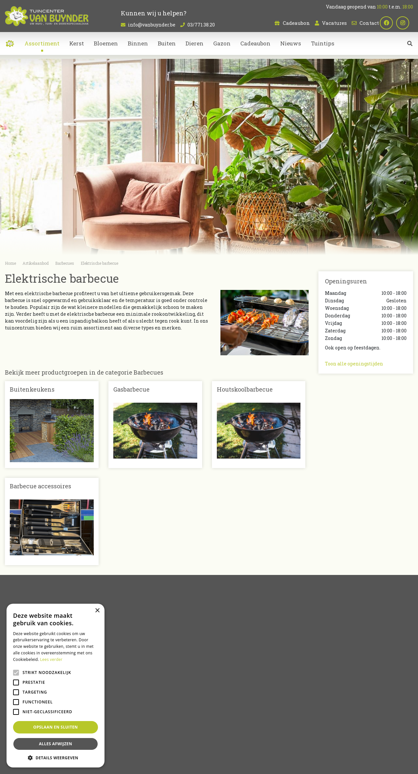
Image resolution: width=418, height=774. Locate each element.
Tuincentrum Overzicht (227, 764)
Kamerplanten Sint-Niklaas (178, 738)
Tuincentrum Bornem (284, 738)
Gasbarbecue (131, 389)
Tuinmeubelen (231, 698)
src (410, 47)
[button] (55, 757)
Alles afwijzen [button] (55, 744)
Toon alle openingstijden (354, 364)
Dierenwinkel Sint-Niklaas (391, 738)
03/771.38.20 (201, 25)
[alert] (55, 685)
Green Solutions (186, 764)
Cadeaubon (296, 23)
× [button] (97, 610)
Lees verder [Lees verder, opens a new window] (51, 659)
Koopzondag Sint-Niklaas (227, 746)
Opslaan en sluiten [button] (55, 727)
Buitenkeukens (32, 389)
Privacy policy (266, 764)
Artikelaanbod (231, 667)
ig (406, 22)
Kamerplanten (231, 684)
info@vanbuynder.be (151, 25)
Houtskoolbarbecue (245, 389)
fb (390, 22)
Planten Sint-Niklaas (130, 738)
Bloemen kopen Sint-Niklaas (234, 738)
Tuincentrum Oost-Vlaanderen (335, 738)
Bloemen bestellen (183, 746)
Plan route (341, 712)
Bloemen (224, 678)
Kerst (220, 705)
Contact (369, 23)
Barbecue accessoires (40, 486)
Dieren (222, 691)
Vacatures (334, 23)
